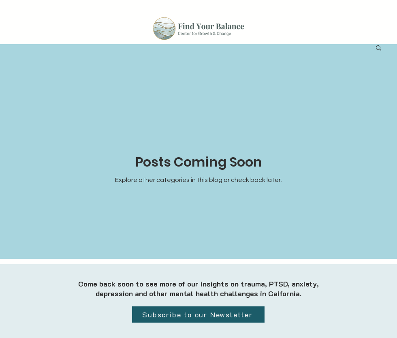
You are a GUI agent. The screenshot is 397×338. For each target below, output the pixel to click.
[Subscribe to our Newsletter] (198, 314)
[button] (378, 48)
